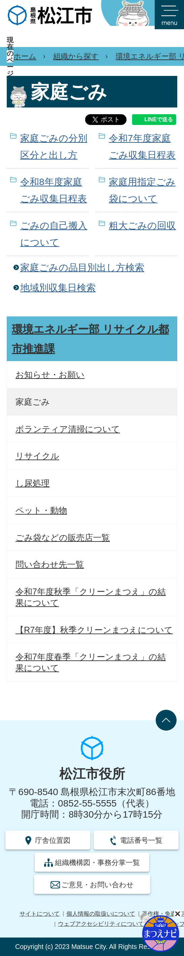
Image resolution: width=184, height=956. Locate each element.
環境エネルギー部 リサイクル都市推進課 (90, 339)
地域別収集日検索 (58, 288)
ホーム (24, 56)
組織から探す (76, 56)
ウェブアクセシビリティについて (101, 924)
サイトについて (40, 914)
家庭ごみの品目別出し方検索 (82, 267)
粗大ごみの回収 (142, 225)
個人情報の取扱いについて (100, 914)
